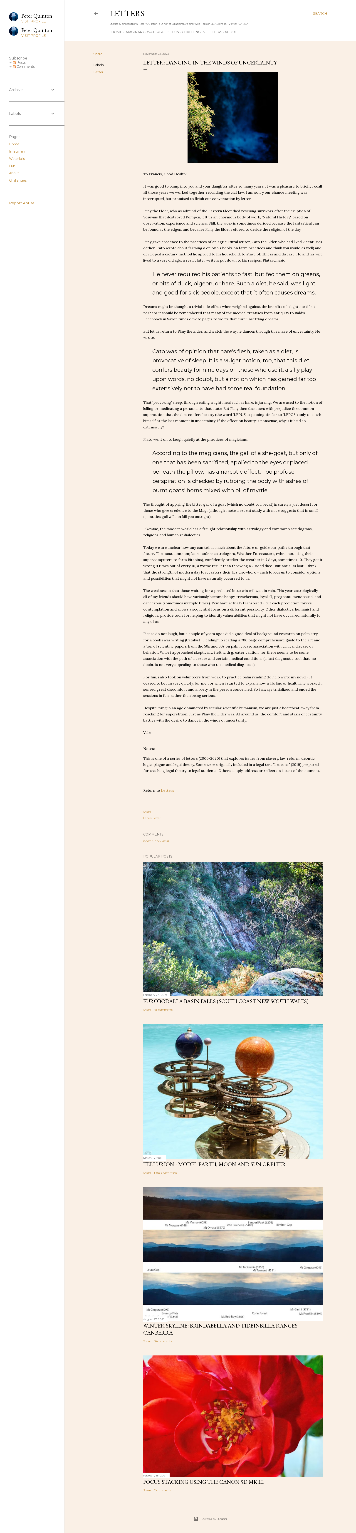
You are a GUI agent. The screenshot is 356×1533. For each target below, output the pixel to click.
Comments (24, 66)
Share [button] (97, 54)
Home (115, 32)
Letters (127, 13)
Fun (174, 32)
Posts (19, 62)
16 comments (163, 1341)
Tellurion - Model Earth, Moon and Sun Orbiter (214, 1164)
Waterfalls (156, 32)
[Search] (320, 13)
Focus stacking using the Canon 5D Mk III (203, 1481)
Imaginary (133, 32)
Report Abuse (22, 203)
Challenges (191, 32)
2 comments (162, 1490)
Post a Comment (156, 841)
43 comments (163, 1009)
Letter (98, 72)
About (229, 32)
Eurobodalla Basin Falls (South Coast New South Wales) (226, 1001)
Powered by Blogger (210, 1519)
